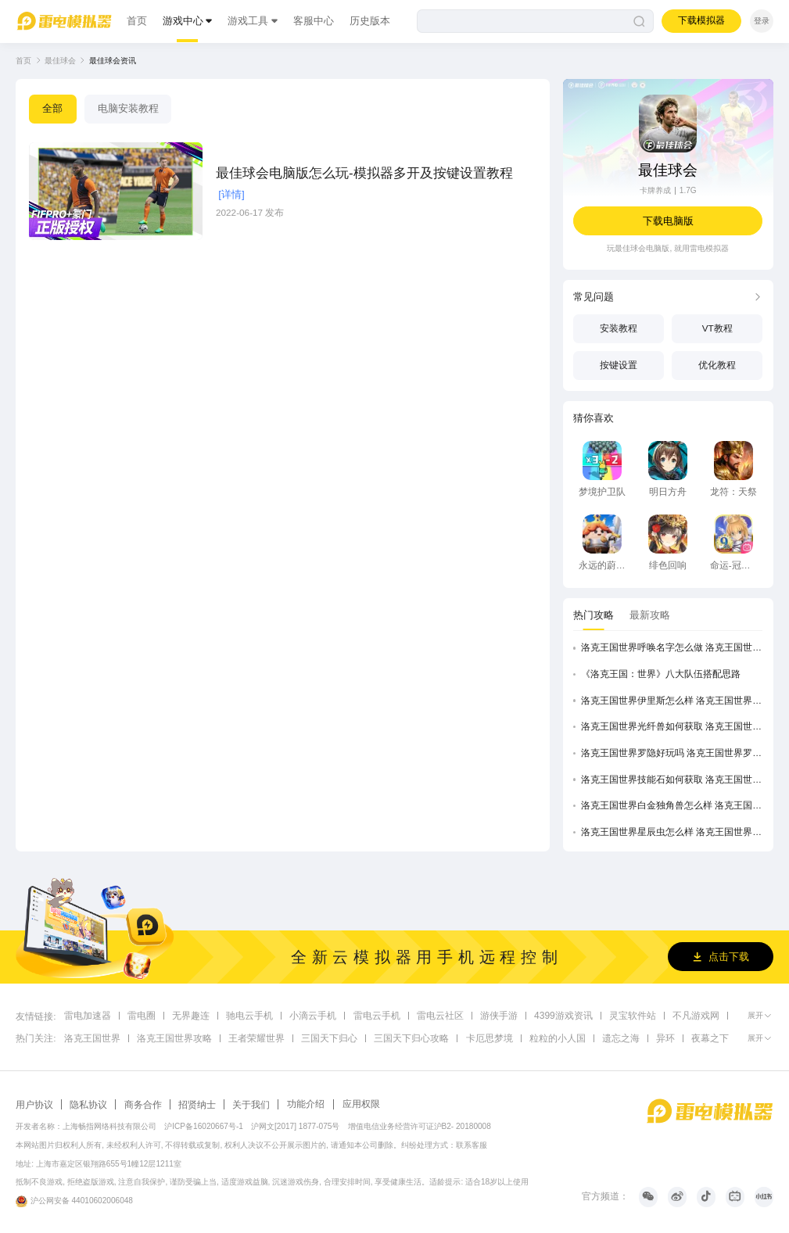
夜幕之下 (710, 1037)
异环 (665, 1037)
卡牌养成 (655, 190)
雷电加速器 (87, 1014)
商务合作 (143, 1104)
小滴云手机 (312, 1014)
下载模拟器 (701, 20)
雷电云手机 (376, 1014)
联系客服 (471, 1145)
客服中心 (313, 21)
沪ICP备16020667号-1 (203, 1126)
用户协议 (34, 1104)
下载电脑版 (668, 221)
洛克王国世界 (92, 1037)
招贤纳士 (197, 1104)
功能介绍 (306, 1104)
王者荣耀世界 (256, 1037)
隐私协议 (88, 1104)
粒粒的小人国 (557, 1037)
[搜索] (535, 21)
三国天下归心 (329, 1037)
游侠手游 (499, 1014)
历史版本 (370, 21)
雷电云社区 (440, 1014)
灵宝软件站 (631, 1014)
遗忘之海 (621, 1037)
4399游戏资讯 (563, 1014)
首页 (137, 21)
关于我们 (251, 1104)
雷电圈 (141, 1014)
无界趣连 (191, 1014)
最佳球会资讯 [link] (112, 60)
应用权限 (361, 1104)
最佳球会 (60, 60)
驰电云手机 (249, 1014)
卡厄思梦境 (489, 1037)
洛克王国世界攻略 (174, 1037)
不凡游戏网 (695, 1014)
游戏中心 (183, 21)
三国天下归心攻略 (411, 1037)
